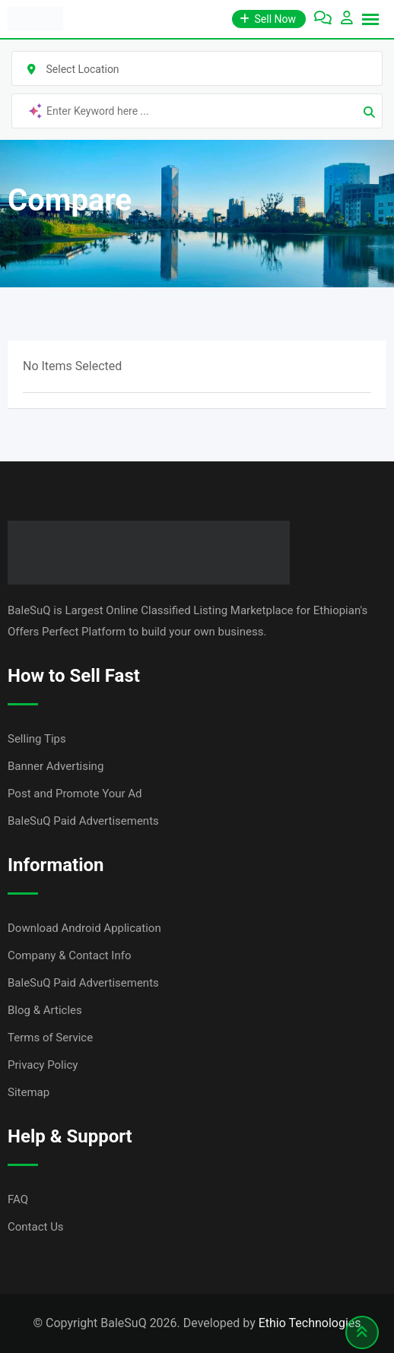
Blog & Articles (45, 1010)
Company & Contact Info (70, 955)
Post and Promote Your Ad (75, 793)
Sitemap (28, 1092)
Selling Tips (37, 739)
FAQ (18, 1199)
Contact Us (36, 1227)
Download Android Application (84, 928)
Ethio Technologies (310, 1323)
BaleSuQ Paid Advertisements (83, 821)
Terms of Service (50, 1037)
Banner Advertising (55, 766)
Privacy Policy (43, 1065)
